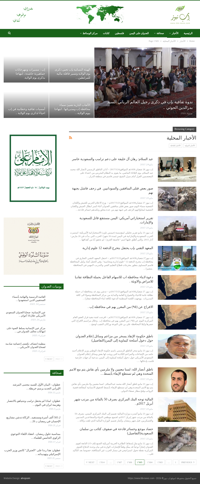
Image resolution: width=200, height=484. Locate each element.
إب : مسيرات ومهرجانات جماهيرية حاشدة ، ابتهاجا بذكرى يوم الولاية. (30, 73)
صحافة (160, 33)
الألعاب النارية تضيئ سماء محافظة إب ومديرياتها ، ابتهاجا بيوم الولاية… (72, 109)
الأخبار (175, 33)
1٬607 (119, 462)
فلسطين (119, 33)
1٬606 (129, 462)
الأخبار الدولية (190, 146)
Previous (187, 462)
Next (90, 462)
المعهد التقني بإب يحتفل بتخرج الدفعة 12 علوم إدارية (117, 248)
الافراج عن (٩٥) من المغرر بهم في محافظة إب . (120, 307)
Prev (58, 359)
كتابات (106, 33)
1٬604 (149, 462)
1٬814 (102, 462)
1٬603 (160, 462)
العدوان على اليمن (139, 33)
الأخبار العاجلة (175, 146)
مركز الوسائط (90, 33)
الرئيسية (188, 33)
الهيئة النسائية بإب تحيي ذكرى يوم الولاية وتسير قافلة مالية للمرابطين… (72, 73)
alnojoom (25, 478)
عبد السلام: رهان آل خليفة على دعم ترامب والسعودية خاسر (112, 159)
